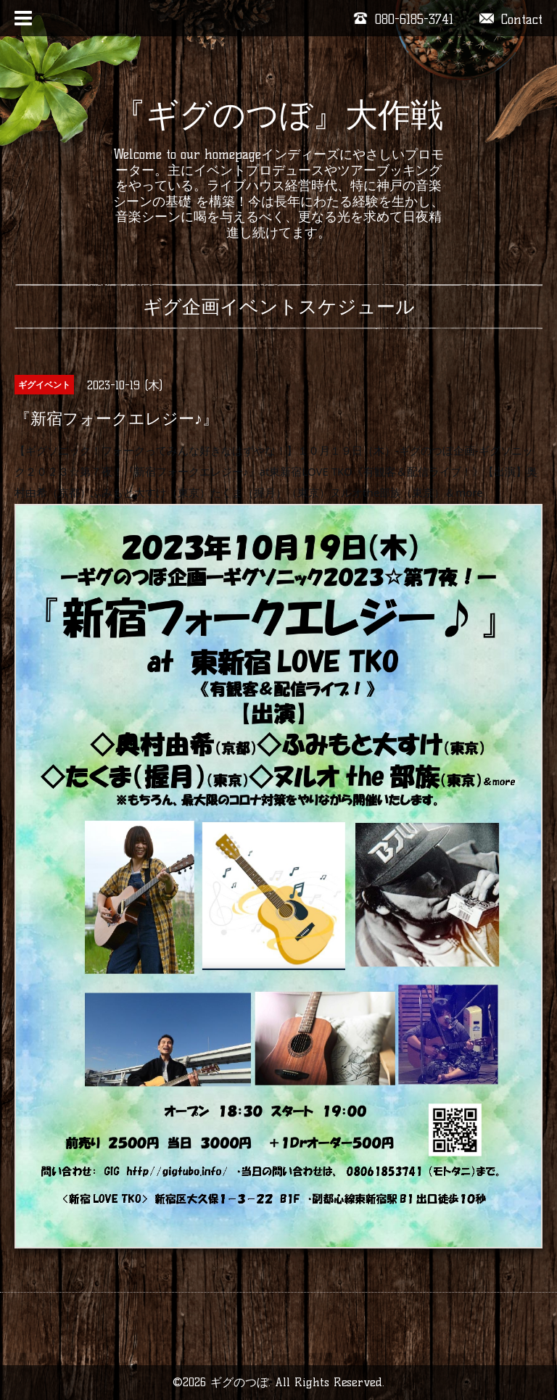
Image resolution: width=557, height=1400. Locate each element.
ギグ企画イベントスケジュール (279, 306)
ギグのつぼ (239, 1382)
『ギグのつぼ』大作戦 (278, 114)
